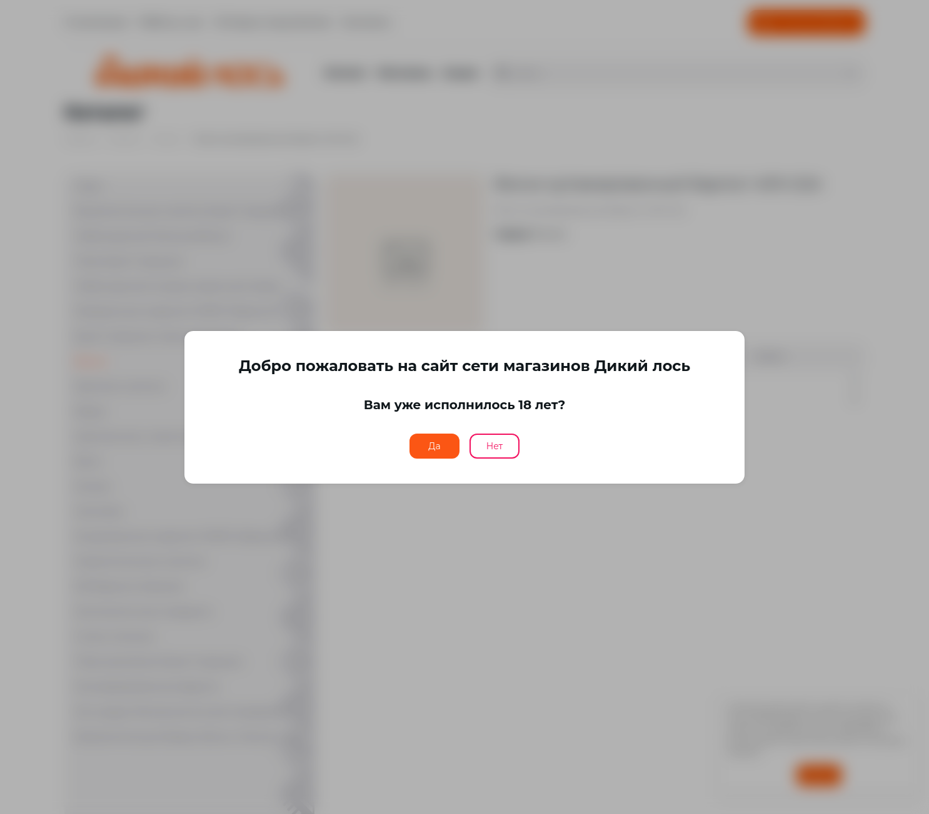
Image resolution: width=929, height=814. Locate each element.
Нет (494, 446)
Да (434, 446)
